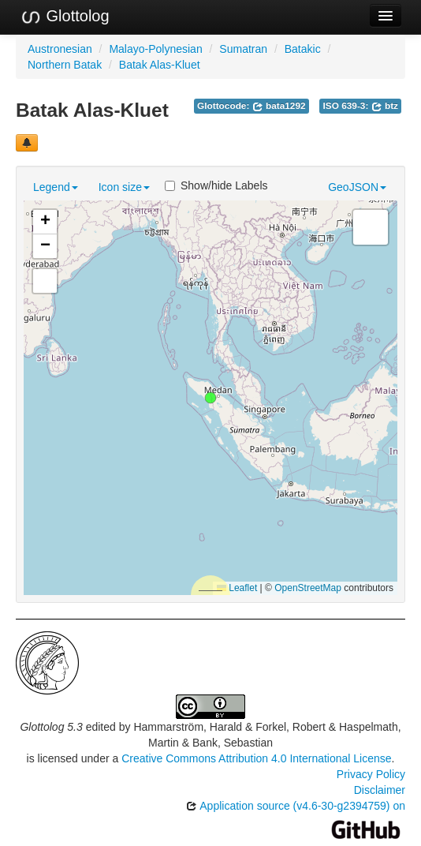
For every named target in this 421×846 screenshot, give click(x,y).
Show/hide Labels (216, 185)
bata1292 (279, 105)
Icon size (124, 187)
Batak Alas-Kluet (159, 64)
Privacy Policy (371, 774)
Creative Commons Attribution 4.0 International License (256, 758)
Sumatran (243, 49)
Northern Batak (65, 64)
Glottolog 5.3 (51, 727)
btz (384, 105)
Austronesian (60, 49)
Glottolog (65, 16)
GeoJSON (357, 187)
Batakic (303, 49)
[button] (210, 398)
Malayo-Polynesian (155, 49)
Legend (55, 187)
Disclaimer (379, 790)
